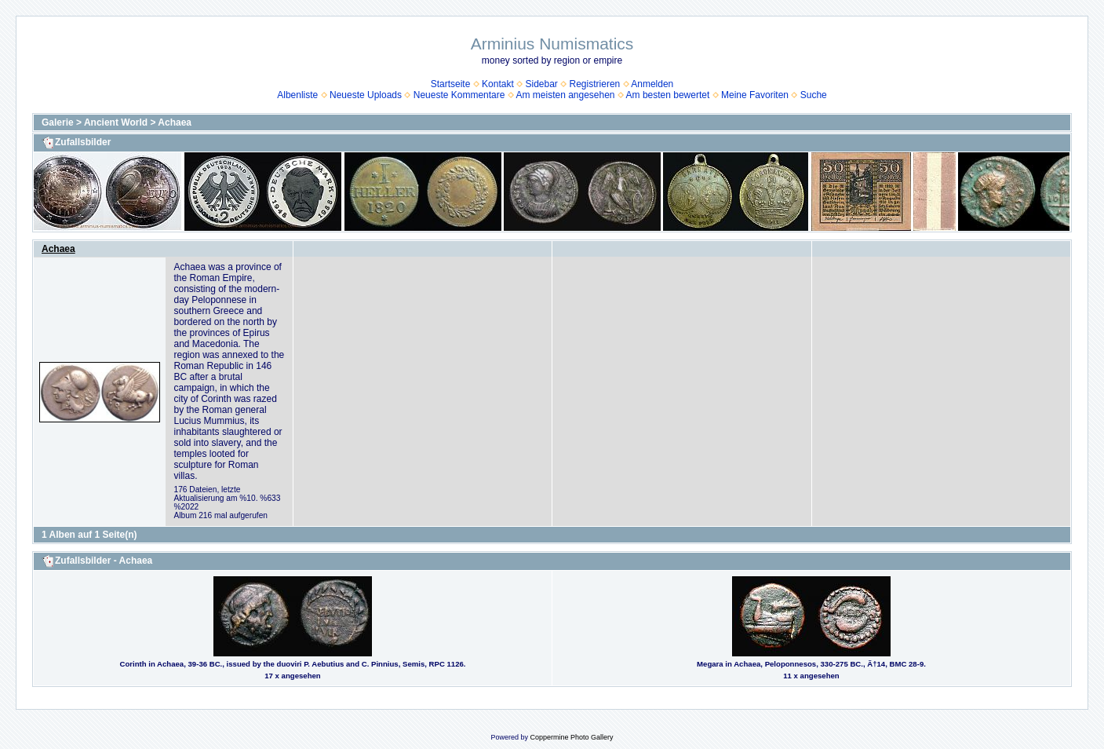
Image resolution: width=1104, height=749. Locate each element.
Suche (813, 95)
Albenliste (297, 95)
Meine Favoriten (755, 95)
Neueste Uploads (366, 95)
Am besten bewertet (668, 95)
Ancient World (116, 122)
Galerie (58, 122)
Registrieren (595, 84)
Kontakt (498, 84)
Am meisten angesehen (565, 95)
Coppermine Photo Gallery (571, 737)
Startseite (451, 84)
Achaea (174, 122)
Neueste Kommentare (459, 95)
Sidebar (541, 84)
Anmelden (652, 84)
